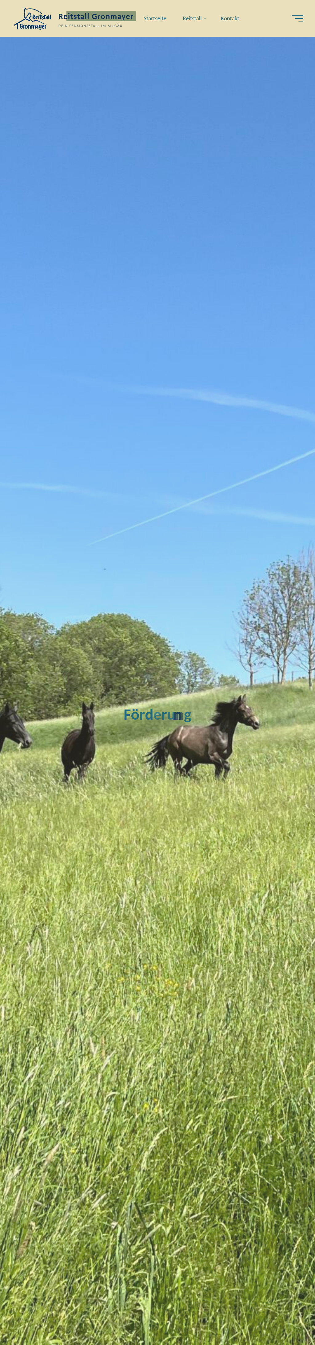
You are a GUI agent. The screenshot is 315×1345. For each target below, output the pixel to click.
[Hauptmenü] (297, 18)
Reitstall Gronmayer (96, 16)
